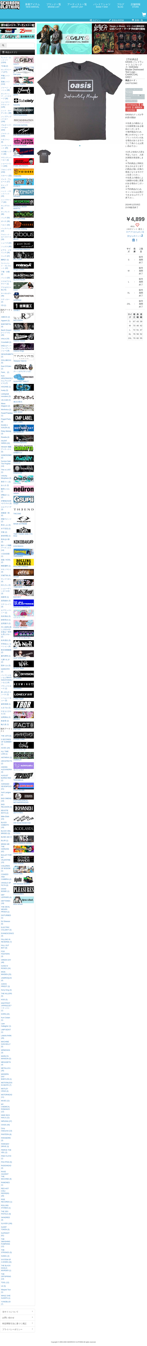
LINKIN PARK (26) (6, 1037)
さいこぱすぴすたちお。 (23, 368)
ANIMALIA (23, 756)
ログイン (95, 20)
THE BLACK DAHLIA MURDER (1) (6, 1268)
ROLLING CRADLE (23, 563)
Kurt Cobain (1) (5, 1019)
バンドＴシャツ (101, 5)
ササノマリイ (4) (6, 570)
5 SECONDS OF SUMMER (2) (6, 741)
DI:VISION (23, 675)
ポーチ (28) (5, 221)
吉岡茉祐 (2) (5, 717)
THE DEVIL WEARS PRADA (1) (5, 909)
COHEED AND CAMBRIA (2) (6, 876)
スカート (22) (6, 176)
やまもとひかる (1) (6, 712)
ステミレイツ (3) (6, 605)
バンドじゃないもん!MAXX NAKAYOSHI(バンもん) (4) (7, 678)
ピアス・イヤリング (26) (6, 251)
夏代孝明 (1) (5, 656)
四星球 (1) (5, 597)
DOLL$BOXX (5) (6, 361)
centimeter (23, 296)
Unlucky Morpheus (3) (6, 477)
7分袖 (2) (4, 66)
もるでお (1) (5, 708)
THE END (23, 510)
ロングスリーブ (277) (6, 71)
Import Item (23, 850)
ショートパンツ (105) (6, 165)
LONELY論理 (23, 695)
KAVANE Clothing (23, 225)
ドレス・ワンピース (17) (6, 180)
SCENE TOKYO (23, 81)
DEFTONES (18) (5, 902)
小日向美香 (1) (5, 555)
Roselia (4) (5, 437)
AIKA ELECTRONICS (23, 604)
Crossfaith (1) (6, 342)
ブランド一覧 (53, 5)
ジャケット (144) (5, 135)
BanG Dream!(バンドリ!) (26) (6, 332)
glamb (23, 91)
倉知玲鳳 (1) (5, 536)
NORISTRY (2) (5, 670)
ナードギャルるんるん (23, 634)
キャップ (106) (4, 186)
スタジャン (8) (5, 141)
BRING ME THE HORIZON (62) (5, 847)
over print (23, 71)
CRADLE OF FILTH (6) (6, 884)
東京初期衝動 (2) (6, 651)
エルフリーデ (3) (6, 508)
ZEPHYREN (23, 809)
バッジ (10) (5, 278)
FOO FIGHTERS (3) (5, 953)
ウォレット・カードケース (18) (6, 237)
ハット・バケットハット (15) (6, 193)
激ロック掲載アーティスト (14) (6, 547)
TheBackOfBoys (23, 705)
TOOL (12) (5, 1283)
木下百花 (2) (5, 529)
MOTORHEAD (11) (6, 1096)
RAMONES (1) (5, 1184)
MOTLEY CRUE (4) (4, 1090)
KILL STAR (23, 256)
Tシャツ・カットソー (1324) (6, 60)
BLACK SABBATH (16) (5, 825)
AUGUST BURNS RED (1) (6, 778)
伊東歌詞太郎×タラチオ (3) (6, 502)
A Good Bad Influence (23, 246)
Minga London (23, 266)
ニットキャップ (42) (6, 201)
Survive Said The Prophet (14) (6, 463)
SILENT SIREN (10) (5, 442)
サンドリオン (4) (6, 580)
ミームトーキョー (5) (6, 699)
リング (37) (5, 256)
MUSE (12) (5, 1101)
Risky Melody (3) (6, 432)
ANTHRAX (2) (6, 758)
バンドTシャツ (131, 101)
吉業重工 (23, 307)
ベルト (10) (5, 225)
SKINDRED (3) (5, 1218)
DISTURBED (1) (6, 916)
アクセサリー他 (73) (6, 288)
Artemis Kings (23, 347)
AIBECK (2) (5, 317)
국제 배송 (131, 110)
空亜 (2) (4, 532)
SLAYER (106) (6, 1224)
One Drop (23, 479)
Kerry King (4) (6, 990)
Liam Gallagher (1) (6, 1025)
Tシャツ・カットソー (134, 89)
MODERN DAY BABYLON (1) (6, 1076)
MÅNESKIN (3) (5, 1051)
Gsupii (23, 500)
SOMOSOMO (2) (6, 456)
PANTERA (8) (6, 1134)
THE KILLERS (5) (6, 995)
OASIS (128, 98)
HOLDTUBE (23, 870)
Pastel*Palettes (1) (7, 414)
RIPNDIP (23, 193)
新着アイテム (32, 5)
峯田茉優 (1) (5, 704)
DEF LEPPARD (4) (6, 896)
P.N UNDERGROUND (23, 132)
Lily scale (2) (6, 400)
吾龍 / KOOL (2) (6, 561)
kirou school (23, 900)
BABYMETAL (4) (6, 325)
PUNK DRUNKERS (23, 162)
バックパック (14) (6, 229)
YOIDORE (23, 172)
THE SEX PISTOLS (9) (6, 1212)
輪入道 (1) (5, 724)
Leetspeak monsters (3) (6, 395)
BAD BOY (23, 593)
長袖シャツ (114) (5, 83)
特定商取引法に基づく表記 (17, 1323)
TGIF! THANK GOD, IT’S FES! (23, 531)
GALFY (23, 60)
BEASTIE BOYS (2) (4, 812)
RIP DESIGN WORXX (23, 880)
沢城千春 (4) (5, 575)
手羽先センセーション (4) (6, 645)
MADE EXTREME (23, 520)
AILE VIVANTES (23, 654)
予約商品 (129, 92)
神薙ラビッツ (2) (6, 520)
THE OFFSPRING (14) (6, 1276)
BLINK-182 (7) (6, 837)
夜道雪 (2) (5, 721)
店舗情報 (135, 5)
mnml (23, 286)
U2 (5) (3, 1286)
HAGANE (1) (6, 387)
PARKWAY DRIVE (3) (5, 1145)
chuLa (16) (5, 339)
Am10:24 (23, 459)
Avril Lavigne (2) (6, 793)
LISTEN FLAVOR (23, 142)
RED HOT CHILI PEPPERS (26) (5, 1192)
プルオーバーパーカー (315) (6, 127)
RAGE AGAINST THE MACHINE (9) (6, 1175)
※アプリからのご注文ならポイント (135, 236)
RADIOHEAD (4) (6, 1167)
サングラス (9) (5, 207)
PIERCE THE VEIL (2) (6, 1151)
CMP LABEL (23, 418)
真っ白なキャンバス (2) (6, 693)
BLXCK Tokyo (23, 665)
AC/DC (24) (5, 748)
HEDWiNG (23, 685)
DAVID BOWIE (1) (5, 890)
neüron (23, 490)
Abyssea (23, 327)
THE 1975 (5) (6, 736)
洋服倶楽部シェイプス (23, 583)
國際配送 (138, 107)
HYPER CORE (23, 736)
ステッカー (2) (5, 300)
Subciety (23, 101)
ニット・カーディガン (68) (6, 112)
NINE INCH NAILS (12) (5, 1116)
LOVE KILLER (23, 787)
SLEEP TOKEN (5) (5, 1228)
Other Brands (23, 860)
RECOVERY (23, 317)
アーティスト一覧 (77, 5)
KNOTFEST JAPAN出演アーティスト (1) (6, 1007)
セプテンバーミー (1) (6, 611)
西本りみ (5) (5, 666)
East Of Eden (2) (6, 367)
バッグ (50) (5, 218)
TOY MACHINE (23, 215)
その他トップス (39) (6, 153)
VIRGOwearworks (23, 111)
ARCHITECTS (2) (6, 762)
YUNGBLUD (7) (5, 1303)
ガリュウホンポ (23, 746)
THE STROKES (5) (6, 1251)
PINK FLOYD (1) (6, 1157)
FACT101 (23, 726)
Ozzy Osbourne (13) (6, 1129)
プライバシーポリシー (17, 1329)
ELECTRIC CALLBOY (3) (6, 928)
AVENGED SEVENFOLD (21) (6, 786)
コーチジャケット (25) (6, 147)
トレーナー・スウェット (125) (6, 104)
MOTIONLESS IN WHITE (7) (6, 1084)
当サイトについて (17, 1311)
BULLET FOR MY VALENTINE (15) (6, 858)
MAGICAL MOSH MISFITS (23, 204)
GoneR (23, 573)
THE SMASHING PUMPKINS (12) (5, 1242)
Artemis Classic (23, 337)
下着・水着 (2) (5, 273)
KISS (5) (4, 1000)
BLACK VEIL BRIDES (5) (6, 832)
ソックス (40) (6, 247)
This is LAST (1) (6, 471)
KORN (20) (5, 1014)
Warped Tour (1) (6, 1291)
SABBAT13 (23, 449)
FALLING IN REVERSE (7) (6, 940)
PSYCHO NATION (23, 121)
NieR (23, 644)
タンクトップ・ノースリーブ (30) (6, 96)
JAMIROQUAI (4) (6, 979)
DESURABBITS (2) (7, 355)
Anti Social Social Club (23, 819)
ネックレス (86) (5, 213)
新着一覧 (137, 20)
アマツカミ (23, 388)
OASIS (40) (5, 1125)
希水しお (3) (5, 525)
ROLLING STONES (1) (6, 1206)
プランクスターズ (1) (6, 687)
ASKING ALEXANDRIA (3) (6, 769)
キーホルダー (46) (6, 294)
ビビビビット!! (23, 614)
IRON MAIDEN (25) (6, 973)
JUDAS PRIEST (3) (5, 985)
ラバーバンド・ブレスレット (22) (6, 265)
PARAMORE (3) (6, 1139)
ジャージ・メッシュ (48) (6, 89)
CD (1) (3, 305)
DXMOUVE (23, 469)
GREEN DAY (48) (6, 961)
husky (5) (4, 390)
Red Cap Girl (23, 152)
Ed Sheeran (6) (5, 922)
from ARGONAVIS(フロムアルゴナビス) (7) (7, 379)
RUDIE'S (23, 182)
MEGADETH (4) (6, 1063)
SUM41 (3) (5, 1256)
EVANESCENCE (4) (7, 934)
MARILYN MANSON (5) (6, 1057)
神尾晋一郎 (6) (5, 514)
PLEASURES (23, 890)
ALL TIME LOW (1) (4, 752)
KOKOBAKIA (23, 542)
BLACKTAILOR (23, 276)
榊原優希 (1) (5, 566)
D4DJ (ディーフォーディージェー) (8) (6, 348)
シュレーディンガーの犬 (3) (6, 591)
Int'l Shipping (132, 105)
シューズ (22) (6, 243)
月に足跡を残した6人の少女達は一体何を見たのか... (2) (6, 632)
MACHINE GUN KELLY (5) (5, 1044)
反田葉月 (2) (5, 623)
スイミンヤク (23, 766)
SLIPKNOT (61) (5, 1234)
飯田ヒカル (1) (5, 490)
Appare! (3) (5, 321)
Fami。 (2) (5, 372)
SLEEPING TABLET (23, 378)
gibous (23, 235)
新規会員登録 (116, 20)
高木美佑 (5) (5, 616)
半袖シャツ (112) (5, 77)
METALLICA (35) (5, 1069)
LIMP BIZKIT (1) (6, 1031)
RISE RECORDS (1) (6, 1200)
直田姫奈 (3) (5, 601)
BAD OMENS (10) (6, 799)
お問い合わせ (17, 1317)
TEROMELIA (23, 776)
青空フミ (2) (5, 482)
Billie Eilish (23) (5, 818)
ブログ (120, 5)
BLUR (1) (4, 841)
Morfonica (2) (6, 410)
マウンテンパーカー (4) (6, 159)
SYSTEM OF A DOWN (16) (6, 1261)
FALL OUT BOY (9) (5, 946)
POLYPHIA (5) (6, 1162)
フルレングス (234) (6, 171)
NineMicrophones (23, 439)
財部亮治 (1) (5, 620)
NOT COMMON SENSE (23, 839)
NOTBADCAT (23, 429)
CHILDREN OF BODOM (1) (5, 868)
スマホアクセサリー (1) (6, 282)
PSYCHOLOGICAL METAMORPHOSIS (23, 798)
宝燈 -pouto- (23, 408)
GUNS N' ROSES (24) (5, 967)
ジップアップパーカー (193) (6, 119)
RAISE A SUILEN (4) (5, 426)
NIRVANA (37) (6, 1121)
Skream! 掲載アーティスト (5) (6, 449)
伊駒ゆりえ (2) (5, 496)
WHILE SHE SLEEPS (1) (5, 1297)
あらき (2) (5, 485)
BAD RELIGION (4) (6, 806)
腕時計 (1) (5, 260)
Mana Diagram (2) (5, 405)
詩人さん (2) (5, 585)
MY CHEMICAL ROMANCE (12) (5, 1108)
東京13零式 (23, 398)
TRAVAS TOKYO (23, 357)
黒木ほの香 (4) (5, 540)
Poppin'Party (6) (6, 420)
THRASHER (23, 553)
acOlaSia (23, 829)
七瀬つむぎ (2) (5, 661)
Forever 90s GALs (23, 624)
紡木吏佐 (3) (5, 640)
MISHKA (23, 715)
